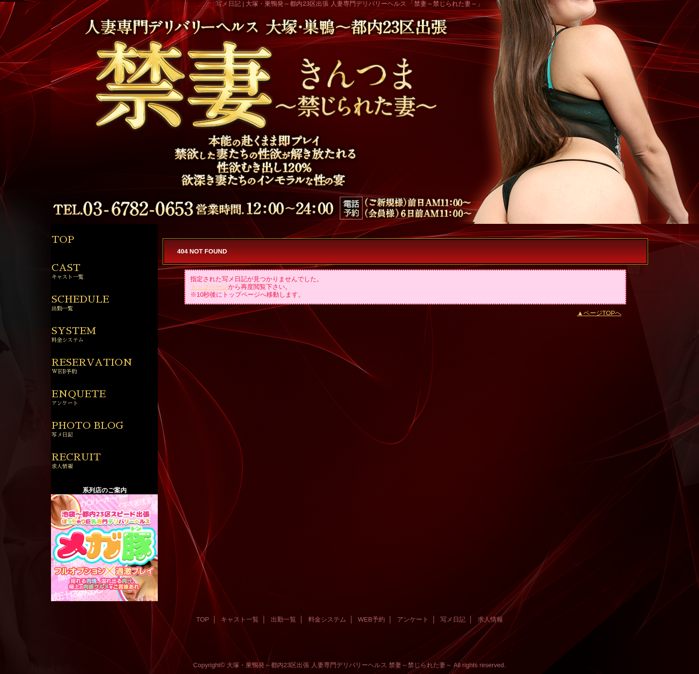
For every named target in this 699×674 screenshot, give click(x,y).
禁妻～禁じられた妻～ (420, 665)
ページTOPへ (602, 313)
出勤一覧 (283, 619)
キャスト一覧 (240, 619)
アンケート (413, 619)
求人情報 (490, 619)
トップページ (209, 286)
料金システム (327, 619)
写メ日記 (453, 619)
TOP (62, 239)
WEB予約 (371, 619)
